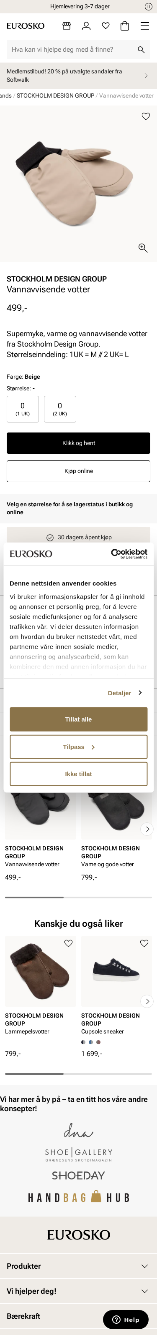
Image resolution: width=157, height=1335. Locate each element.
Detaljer (119, 692)
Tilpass (79, 746)
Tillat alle (78, 719)
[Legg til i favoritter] (145, 116)
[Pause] (148, 6)
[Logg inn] (86, 25)
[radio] (23, 409)
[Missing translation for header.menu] (144, 25)
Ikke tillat (78, 773)
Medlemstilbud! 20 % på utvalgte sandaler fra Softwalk (78, 75)
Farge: (23, 376)
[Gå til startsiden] (25, 26)
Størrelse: (19, 388)
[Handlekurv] (124, 25)
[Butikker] (66, 25)
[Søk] (141, 49)
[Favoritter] (105, 25)
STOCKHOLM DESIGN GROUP (55, 95)
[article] (40, 820)
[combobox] (72, 49)
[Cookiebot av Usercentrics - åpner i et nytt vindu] (111, 553)
